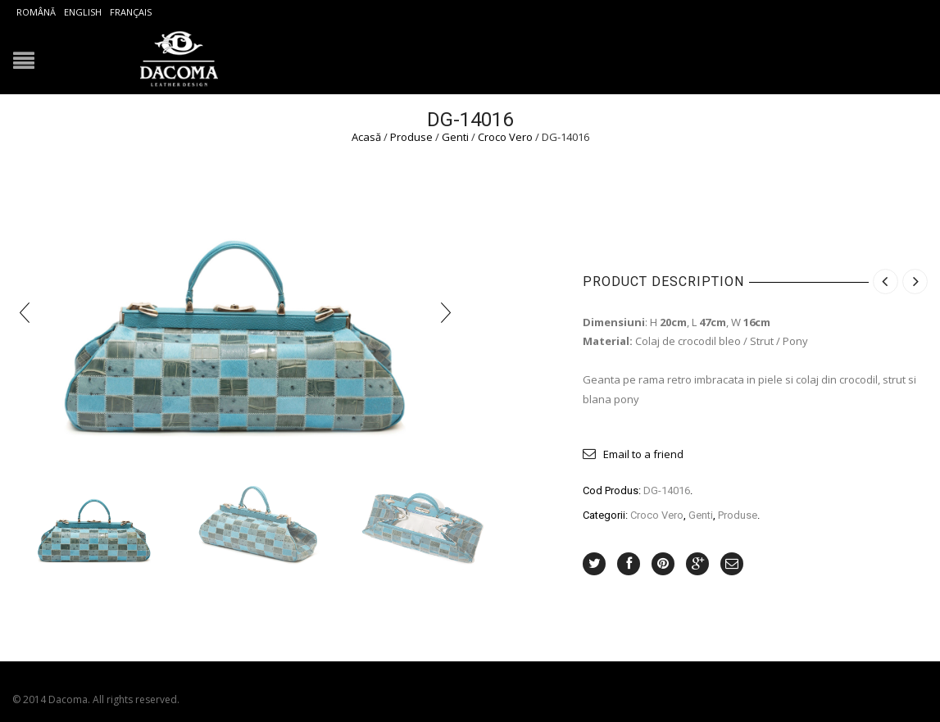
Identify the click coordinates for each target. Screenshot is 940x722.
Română (36, 12)
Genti (455, 136)
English (83, 12)
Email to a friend (643, 454)
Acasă (366, 136)
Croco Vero (505, 136)
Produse (411, 136)
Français (131, 12)
